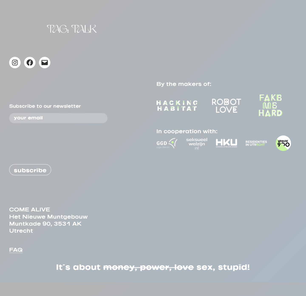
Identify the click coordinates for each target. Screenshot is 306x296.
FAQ (16, 262)
